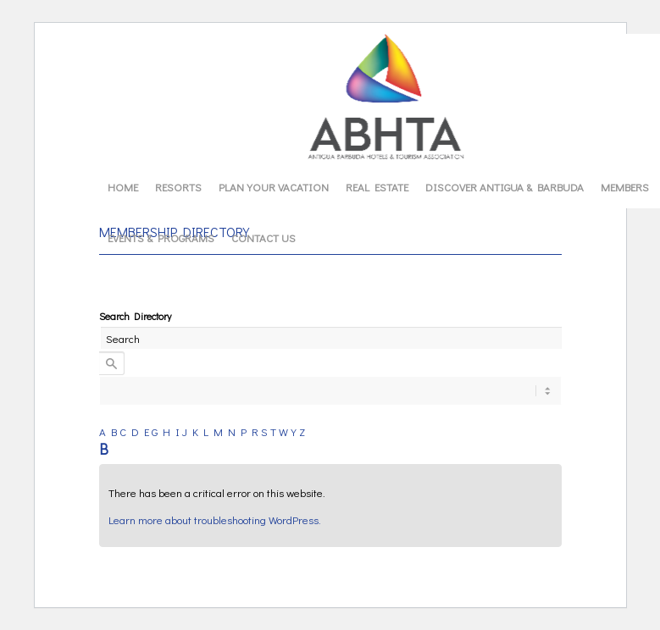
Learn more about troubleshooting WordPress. (214, 519)
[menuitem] (123, 187)
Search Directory (135, 316)
